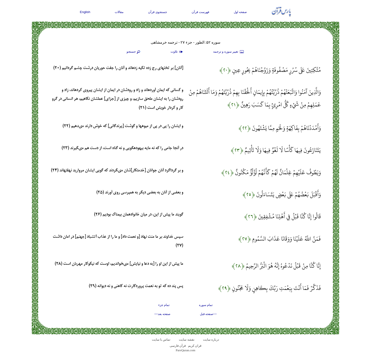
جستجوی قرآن (157, 12)
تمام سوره (206, 305)
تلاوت (177, 52)
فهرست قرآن (200, 12)
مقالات (119, 12)
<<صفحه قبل (208, 314)
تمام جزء (164, 305)
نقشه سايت (186, 339)
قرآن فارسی (178, 345)
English (85, 12)
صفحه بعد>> (162, 314)
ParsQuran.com (185, 350)
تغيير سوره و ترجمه (228, 52)
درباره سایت (211, 339)
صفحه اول (240, 12)
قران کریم (194, 345)
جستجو (134, 52)
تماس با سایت (161, 339)
